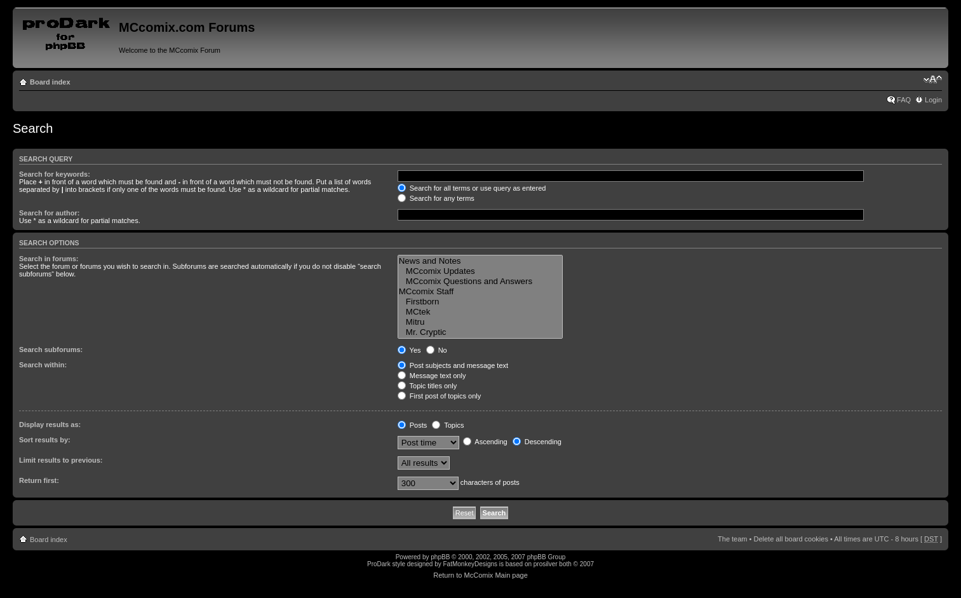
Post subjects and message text (453, 365)
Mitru (480, 322)
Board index (50, 82)
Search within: (43, 365)
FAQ (904, 100)
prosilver (546, 564)
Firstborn (480, 302)
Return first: (39, 480)
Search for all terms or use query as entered (472, 188)
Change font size (933, 79)
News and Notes (480, 261)
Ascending (485, 441)
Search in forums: (49, 258)
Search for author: (49, 213)
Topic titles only (427, 386)
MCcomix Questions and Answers (480, 281)
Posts (412, 425)
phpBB (440, 557)
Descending (537, 441)
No (436, 350)
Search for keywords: (54, 174)
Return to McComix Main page (480, 575)
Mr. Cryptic (480, 332)
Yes (409, 350)
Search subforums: (51, 349)
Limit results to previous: (60, 460)
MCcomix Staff (480, 292)
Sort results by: (45, 440)
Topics (448, 425)
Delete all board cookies (790, 539)
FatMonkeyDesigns (470, 564)
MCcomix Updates (480, 271)
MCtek (480, 312)
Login (933, 100)
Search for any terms (436, 198)
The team (732, 539)
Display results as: (50, 424)
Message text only (432, 375)
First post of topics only (439, 396)
